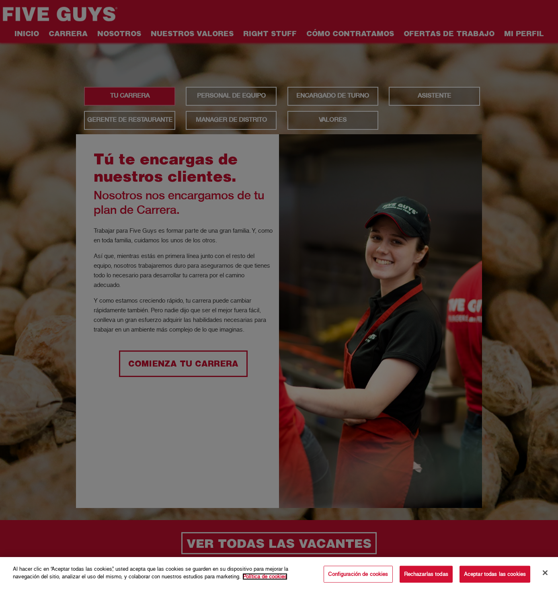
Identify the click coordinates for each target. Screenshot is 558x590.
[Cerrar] (545, 573)
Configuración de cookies (358, 574)
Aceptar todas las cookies (495, 574)
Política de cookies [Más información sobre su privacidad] (265, 577)
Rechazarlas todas (426, 574)
